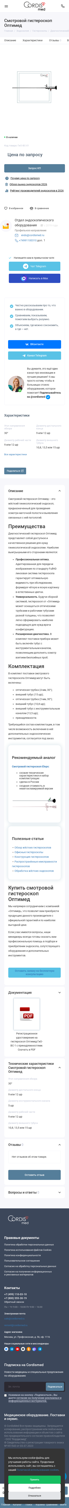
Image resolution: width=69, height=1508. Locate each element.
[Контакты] (63, 6)
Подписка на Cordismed (24, 1365)
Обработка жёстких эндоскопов (34, 870)
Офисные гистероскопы (29, 852)
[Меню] (6, 6)
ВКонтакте (35, 344)
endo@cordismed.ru (32, 235)
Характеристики (33, 40)
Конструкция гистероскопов (32, 856)
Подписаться (55, 1386)
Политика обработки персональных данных (29, 1244)
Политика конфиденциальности (22, 1255)
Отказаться (34, 1495)
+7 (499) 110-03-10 (15, 1294)
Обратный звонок (14, 1302)
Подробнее (35, 1487)
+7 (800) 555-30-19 (15, 1298)
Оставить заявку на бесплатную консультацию (34, 972)
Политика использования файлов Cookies (28, 1250)
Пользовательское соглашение (22, 1260)
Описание (10, 40)
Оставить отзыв (34, 1175)
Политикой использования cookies (38, 1470)
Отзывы (55, 40)
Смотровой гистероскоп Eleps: (30, 766)
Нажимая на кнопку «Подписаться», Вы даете (34, 1398)
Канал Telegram (34, 355)
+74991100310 (28, 240)
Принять (34, 1479)
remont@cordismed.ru (15, 1325)
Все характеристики (15, 454)
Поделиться (15, 470)
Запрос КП (34, 168)
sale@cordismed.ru (14, 1318)
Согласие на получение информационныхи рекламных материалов (28, 1273)
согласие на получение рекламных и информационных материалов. (34, 1399)
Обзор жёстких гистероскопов (33, 847)
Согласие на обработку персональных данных (30, 1266)
